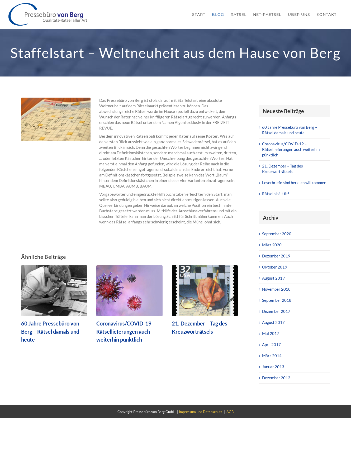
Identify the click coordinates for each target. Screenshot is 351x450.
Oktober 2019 (274, 267)
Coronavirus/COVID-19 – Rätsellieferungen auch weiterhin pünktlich (125, 331)
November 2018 (276, 289)
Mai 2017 (270, 333)
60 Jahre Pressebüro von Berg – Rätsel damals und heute (50, 331)
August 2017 (273, 322)
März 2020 (272, 244)
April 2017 (271, 344)
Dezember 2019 (276, 255)
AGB (230, 412)
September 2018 (276, 300)
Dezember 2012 (276, 377)
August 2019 (273, 278)
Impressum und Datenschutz (200, 412)
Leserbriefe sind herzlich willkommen (294, 182)
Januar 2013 (273, 366)
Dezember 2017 (276, 311)
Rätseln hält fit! (275, 193)
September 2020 (276, 233)
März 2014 (272, 355)
